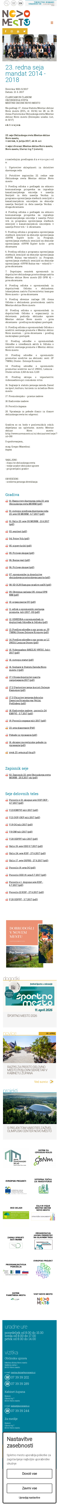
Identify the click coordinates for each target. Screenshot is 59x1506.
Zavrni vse (29, 1488)
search (6, 3)
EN (20, 3)
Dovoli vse (29, 1474)
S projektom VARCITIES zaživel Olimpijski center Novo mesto (29, 1129)
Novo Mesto (23, 18)
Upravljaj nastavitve (29, 1497)
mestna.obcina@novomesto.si (23, 1372)
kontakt (13, 3)
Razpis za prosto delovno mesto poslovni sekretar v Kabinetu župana (27, 1070)
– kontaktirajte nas (41, 3)
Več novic (41, 1082)
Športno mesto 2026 (22, 1016)
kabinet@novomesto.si (20, 1406)
